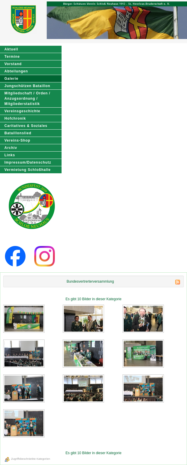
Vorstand (13, 64)
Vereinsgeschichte (22, 111)
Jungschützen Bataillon (27, 86)
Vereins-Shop (17, 140)
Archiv (10, 148)
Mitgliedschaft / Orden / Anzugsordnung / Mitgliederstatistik (27, 98)
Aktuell (11, 49)
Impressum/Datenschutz (27, 162)
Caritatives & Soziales (25, 126)
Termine (12, 57)
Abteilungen (16, 71)
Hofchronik (15, 118)
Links (9, 155)
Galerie (11, 79)
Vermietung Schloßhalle (27, 170)
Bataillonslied (17, 133)
